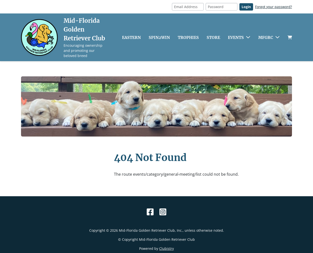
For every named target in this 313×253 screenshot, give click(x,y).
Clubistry (166, 248)
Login (246, 6)
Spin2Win (159, 37)
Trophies (188, 37)
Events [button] (236, 37)
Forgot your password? (273, 6)
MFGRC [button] (265, 37)
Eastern (131, 37)
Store (213, 37)
